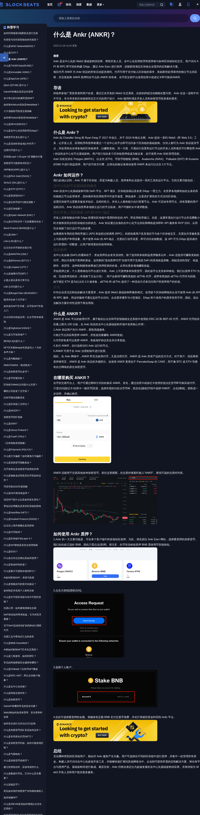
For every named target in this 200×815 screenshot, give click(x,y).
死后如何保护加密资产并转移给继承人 (23, 791)
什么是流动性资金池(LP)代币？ (20, 143)
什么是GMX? (10, 423)
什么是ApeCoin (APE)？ (16, 78)
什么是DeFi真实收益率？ (17, 493)
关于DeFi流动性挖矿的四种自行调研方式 (22, 627)
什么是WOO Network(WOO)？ (20, 46)
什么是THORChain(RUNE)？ (19, 65)
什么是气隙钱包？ (13, 754)
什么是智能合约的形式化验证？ (20, 584)
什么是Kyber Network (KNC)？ (20, 215)
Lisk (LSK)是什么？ (14, 241)
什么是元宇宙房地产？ (15, 334)
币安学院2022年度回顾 (16, 486)
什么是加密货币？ (13, 699)
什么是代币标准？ (13, 532)
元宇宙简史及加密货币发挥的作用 (21, 469)
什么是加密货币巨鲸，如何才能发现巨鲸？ (23, 745)
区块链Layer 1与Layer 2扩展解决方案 (23, 156)
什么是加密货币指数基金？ (18, 462)
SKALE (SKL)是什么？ (15, 182)
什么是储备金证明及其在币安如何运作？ (22, 477)
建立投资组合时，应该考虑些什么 (21, 767)
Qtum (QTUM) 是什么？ (16, 85)
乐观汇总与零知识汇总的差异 (19, 636)
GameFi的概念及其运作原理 (18, 91)
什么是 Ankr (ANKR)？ (16, 59)
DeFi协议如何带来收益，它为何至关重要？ (22, 616)
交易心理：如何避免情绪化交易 (20, 608)
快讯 (68, 4)
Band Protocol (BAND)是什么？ (20, 228)
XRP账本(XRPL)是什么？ (17, 169)
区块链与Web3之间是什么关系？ (21, 384)
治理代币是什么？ (13, 150)
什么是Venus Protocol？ (16, 430)
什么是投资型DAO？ (14, 195)
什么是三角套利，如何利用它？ (20, 656)
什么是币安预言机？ (14, 378)
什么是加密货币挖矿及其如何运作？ (22, 730)
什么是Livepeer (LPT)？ (16, 267)
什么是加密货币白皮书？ (16, 371)
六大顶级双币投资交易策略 (18, 111)
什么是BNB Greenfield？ (16, 643)
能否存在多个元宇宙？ (15, 299)
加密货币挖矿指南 (13, 417)
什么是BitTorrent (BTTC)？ (17, 260)
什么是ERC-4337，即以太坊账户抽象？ (22, 677)
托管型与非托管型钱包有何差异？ (21, 39)
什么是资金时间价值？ (15, 564)
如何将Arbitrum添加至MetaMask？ (22, 104)
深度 (79, 4)
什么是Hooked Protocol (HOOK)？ (21, 519)
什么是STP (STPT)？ (15, 189)
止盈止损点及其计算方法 (16, 280)
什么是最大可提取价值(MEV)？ (20, 571)
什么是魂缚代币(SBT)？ (16, 273)
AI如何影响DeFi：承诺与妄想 (19, 577)
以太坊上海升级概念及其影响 (19, 525)
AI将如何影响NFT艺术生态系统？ (21, 649)
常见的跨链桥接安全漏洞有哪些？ (21, 662)
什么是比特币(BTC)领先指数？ (20, 202)
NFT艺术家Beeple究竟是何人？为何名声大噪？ (22, 349)
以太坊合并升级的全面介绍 (18, 247)
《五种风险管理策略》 (15, 443)
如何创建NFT (11, 797)
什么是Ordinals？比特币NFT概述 (21, 669)
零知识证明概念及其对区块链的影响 (22, 506)
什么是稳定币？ (12, 784)
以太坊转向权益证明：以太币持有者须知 (23, 319)
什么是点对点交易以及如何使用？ (21, 558)
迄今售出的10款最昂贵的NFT (19, 98)
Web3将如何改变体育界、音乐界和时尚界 (23, 714)
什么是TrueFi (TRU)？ (15, 436)
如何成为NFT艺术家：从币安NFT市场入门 (23, 308)
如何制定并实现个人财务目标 (19, 590)
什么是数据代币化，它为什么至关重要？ (22, 775)
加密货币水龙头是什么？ (16, 137)
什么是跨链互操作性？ (15, 693)
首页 (49, 4)
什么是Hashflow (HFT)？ (16, 512)
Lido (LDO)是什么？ (14, 286)
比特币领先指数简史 (14, 397)
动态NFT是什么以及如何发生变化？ (22, 499)
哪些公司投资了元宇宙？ (16, 391)
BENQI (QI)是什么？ (14, 341)
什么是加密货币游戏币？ (16, 760)
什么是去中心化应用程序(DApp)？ (21, 130)
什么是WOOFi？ (12, 410)
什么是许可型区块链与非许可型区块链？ (22, 599)
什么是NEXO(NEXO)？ (16, 124)
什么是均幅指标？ (13, 358)
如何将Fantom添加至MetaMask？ (21, 117)
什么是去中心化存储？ (15, 686)
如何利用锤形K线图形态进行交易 (21, 33)
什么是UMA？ (11, 234)
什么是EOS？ (11, 551)
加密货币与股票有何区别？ (18, 163)
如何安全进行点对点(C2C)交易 (20, 723)
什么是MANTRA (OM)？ (16, 254)
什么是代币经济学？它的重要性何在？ (23, 221)
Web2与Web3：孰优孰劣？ (18, 365)
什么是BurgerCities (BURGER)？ (21, 293)
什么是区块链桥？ (13, 208)
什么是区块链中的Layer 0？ (18, 538)
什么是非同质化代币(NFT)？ (18, 736)
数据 (89, 4)
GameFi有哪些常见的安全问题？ (21, 706)
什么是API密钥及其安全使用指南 (21, 545)
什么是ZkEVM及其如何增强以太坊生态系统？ (23, 806)
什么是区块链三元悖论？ (16, 404)
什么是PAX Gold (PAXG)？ (18, 176)
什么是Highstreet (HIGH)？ (18, 328)
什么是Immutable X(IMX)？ (18, 72)
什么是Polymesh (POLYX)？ (18, 449)
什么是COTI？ (11, 52)
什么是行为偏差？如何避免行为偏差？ (23, 456)
